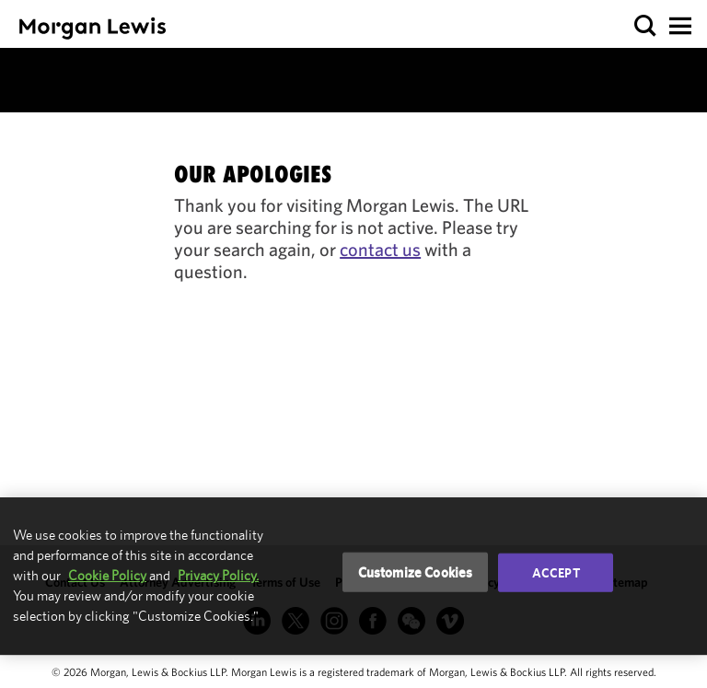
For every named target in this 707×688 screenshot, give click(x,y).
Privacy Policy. (218, 575)
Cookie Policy (107, 575)
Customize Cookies (415, 571)
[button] (645, 26)
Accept (556, 572)
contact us (380, 249)
